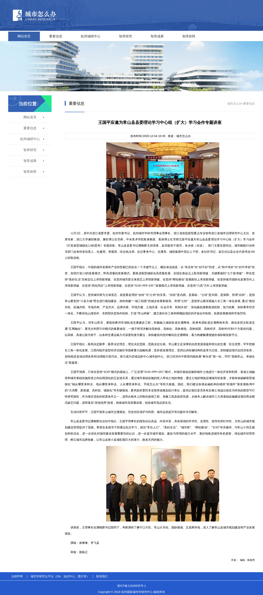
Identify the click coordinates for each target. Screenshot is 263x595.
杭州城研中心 (90, 36)
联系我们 (102, 576)
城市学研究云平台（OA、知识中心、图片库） (60, 576)
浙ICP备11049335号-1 (131, 585)
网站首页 (24, 36)
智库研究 (125, 36)
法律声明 (17, 576)
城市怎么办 (234, 103)
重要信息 (55, 36)
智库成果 (157, 36)
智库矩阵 (188, 36)
